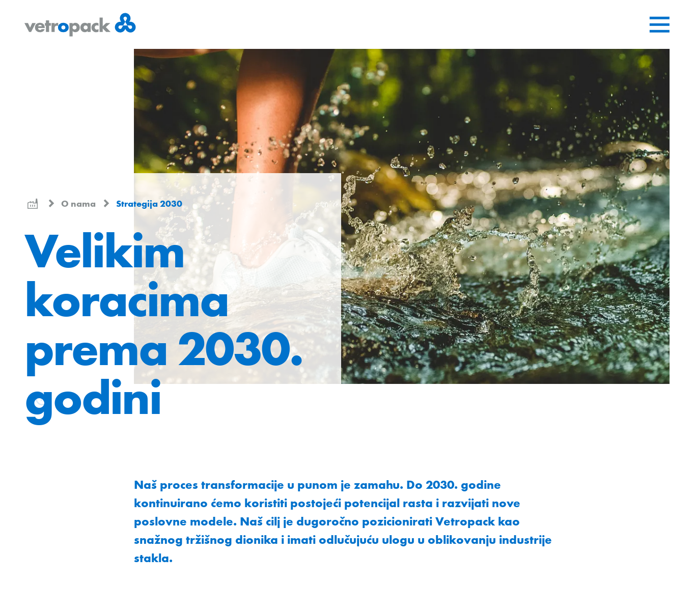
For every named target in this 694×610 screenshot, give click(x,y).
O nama (79, 203)
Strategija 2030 (149, 203)
